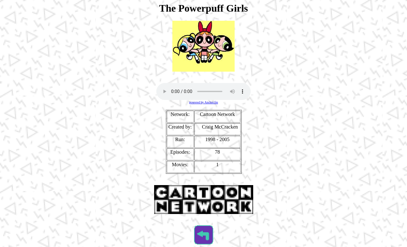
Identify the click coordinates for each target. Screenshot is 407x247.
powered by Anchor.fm (203, 102)
